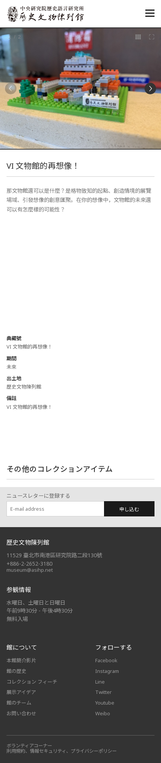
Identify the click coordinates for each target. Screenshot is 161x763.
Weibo (102, 713)
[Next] (150, 88)
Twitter (103, 692)
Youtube (104, 702)
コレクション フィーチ (32, 681)
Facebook (106, 660)
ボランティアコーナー (29, 745)
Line (100, 681)
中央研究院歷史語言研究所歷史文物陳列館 (45, 14)
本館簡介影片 (21, 660)
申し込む (129, 509)
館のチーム (19, 702)
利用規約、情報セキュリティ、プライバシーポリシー (62, 751)
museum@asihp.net (30, 569)
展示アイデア (21, 692)
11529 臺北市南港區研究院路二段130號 (54, 555)
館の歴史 (16, 671)
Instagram (107, 671)
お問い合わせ (21, 713)
